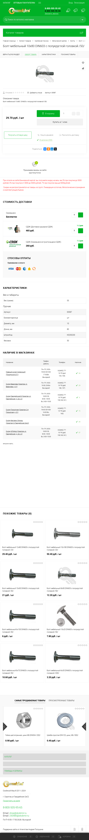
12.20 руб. (67, 597)
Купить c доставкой (80, 214)
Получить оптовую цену (17, 135)
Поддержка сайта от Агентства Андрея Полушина (23, 829)
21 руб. (22, 597)
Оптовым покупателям (24, 3)
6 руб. (22, 638)
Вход (71, 3)
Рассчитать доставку (69, 135)
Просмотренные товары (61, 700)
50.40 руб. (67, 555)
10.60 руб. (22, 679)
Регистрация (79, 3)
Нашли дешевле (45, 135)
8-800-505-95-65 (53, 11)
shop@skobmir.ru (17, 813)
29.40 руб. (22, 555)
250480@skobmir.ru (19, 815)
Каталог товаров (44, 33)
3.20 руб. (67, 679)
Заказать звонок (51, 14)
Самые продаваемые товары (30, 700)
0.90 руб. (12, 740)
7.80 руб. (67, 638)
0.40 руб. (53, 740)
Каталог (6, 3)
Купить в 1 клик (60, 122)
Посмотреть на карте (11, 801)
